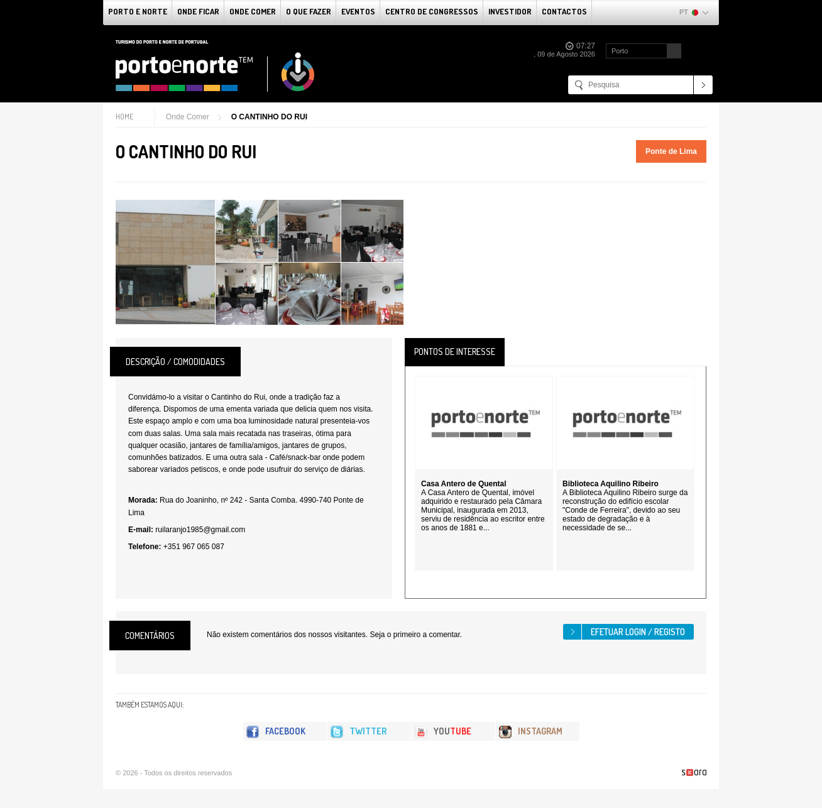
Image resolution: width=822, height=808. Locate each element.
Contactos (564, 11)
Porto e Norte (137, 11)
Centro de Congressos (431, 11)
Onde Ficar (198, 11)
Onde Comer (252, 11)
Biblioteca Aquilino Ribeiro (610, 483)
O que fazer (308, 11)
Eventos (358, 11)
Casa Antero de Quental (464, 483)
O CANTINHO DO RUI (269, 116)
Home (124, 116)
